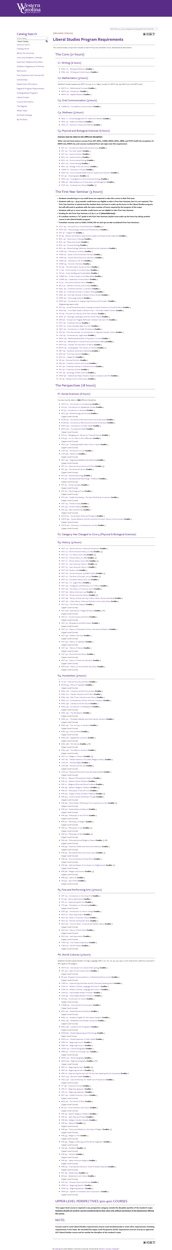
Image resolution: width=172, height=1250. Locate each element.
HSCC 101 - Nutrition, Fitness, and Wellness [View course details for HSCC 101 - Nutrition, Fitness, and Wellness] (77, 124)
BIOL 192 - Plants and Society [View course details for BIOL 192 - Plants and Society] (70, 242)
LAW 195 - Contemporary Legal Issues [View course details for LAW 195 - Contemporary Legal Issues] (73, 335)
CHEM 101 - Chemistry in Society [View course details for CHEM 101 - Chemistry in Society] (73, 169)
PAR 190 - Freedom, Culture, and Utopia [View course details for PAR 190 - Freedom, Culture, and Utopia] (74, 363)
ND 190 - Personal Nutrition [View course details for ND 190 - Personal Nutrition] (69, 360)
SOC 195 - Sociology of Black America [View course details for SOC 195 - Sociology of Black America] (73, 372)
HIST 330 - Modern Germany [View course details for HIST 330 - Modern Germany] (72, 635)
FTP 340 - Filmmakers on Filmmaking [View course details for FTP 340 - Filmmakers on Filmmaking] (75, 905)
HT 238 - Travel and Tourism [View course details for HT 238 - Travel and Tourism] (72, 1085)
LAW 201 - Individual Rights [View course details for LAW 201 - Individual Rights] (71, 762)
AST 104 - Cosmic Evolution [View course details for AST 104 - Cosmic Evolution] (71, 154)
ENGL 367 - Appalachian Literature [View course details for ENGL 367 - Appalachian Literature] (74, 737)
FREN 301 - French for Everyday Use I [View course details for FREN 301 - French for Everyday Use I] (75, 1051)
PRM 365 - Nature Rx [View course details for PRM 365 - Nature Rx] (69, 877)
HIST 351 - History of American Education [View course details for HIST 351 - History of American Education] (77, 660)
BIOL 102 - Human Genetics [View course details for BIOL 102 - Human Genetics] (71, 157)
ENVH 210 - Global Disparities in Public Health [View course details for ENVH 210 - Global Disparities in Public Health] (78, 1039)
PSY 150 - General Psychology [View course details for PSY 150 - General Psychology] (72, 475)
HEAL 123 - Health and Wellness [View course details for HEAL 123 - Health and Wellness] (73, 121)
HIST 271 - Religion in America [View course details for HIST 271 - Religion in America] (72, 756)
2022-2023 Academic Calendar (29, 57)
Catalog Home (23, 48)
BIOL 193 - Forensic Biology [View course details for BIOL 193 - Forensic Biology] (69, 245)
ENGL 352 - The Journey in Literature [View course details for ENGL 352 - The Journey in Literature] (75, 725)
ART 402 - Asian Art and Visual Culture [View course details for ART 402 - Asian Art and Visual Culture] (75, 970)
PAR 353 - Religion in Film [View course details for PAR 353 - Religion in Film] (70, 1135)
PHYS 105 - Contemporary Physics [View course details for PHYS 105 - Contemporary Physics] (74, 185)
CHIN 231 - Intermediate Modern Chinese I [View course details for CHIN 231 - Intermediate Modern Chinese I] (77, 992)
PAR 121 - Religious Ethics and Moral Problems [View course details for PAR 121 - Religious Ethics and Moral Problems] (78, 784)
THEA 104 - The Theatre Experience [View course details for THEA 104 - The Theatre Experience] (75, 942)
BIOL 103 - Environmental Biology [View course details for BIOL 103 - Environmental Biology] (74, 160)
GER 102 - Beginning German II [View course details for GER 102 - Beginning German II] (72, 1070)
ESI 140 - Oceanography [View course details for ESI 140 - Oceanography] (70, 175)
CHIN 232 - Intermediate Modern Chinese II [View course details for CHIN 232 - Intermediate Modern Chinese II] (77, 995)
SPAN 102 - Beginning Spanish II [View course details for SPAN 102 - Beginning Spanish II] (73, 1188)
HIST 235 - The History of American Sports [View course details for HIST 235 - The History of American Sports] (77, 588)
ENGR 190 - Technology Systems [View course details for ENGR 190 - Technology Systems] (71, 298)
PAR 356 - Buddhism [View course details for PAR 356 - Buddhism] (68, 1148)
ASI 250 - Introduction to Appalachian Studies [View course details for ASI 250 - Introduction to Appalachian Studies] (78, 407)
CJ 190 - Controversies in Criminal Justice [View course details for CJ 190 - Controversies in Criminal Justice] (74, 270)
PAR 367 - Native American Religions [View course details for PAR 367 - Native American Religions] (74, 1160)
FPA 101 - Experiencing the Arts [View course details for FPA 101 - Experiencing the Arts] (73, 902)
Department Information (27, 83)
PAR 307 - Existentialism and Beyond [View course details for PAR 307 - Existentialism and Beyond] (75, 809)
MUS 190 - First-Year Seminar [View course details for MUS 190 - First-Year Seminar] (70, 354)
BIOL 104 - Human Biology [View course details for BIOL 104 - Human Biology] (71, 163)
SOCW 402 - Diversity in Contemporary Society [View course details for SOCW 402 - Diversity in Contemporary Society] (79, 525)
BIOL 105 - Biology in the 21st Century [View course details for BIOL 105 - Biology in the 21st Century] (75, 166)
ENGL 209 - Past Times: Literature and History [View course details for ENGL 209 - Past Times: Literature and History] (78, 697)
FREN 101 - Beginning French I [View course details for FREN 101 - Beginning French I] (72, 1042)
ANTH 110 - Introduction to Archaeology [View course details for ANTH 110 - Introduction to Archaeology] (76, 404)
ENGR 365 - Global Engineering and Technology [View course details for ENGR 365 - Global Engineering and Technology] (79, 1033)
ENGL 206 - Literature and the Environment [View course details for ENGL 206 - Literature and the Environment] (78, 691)
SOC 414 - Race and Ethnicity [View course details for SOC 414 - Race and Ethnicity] (72, 509)
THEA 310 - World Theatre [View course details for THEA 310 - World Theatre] (71, 945)
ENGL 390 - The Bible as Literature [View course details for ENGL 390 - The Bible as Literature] (74, 750)
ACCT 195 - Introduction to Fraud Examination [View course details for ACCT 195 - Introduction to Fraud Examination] (76, 226)
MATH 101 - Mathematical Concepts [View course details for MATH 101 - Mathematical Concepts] (74, 88)
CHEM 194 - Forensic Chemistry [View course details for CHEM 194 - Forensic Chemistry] (71, 263)
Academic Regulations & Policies (30, 66)
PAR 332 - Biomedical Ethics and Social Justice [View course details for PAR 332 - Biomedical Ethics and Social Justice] (78, 852)
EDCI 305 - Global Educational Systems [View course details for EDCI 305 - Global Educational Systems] (75, 1011)
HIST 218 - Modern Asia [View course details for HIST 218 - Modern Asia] (70, 570)
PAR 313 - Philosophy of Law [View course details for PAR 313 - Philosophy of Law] (72, 827)
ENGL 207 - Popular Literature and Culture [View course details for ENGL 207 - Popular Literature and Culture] (77, 694)
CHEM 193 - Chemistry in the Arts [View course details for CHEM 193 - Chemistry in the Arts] (71, 260)
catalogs (58, 1248)
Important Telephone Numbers (30, 61)
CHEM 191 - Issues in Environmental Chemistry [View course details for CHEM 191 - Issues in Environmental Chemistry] (76, 254)
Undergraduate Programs (27, 92)
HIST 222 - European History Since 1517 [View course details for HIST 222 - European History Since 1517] (76, 579)
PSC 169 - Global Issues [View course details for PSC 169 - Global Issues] (70, 1172)
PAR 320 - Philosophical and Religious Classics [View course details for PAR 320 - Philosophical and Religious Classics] (78, 840)
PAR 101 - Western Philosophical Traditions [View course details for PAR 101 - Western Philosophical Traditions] (77, 778)
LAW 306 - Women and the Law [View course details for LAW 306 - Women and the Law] (73, 765)
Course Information (25, 101)
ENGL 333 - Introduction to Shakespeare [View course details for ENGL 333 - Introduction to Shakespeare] (76, 706)
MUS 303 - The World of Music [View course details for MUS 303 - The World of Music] (73, 1101)
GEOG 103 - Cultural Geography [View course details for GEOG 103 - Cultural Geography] (73, 1048)
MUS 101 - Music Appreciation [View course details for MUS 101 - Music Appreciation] (72, 914)
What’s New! (22, 110)
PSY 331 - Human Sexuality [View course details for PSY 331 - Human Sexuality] (71, 484)
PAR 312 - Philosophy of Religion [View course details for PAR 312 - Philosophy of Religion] (73, 821)
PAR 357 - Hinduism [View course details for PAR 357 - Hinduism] (68, 1154)
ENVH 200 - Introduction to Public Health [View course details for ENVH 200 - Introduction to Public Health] (77, 425)
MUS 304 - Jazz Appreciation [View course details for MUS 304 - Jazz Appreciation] (72, 936)
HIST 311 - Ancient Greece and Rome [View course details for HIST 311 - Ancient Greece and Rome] (75, 616)
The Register (22, 106)
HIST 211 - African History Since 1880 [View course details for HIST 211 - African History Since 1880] (75, 560)
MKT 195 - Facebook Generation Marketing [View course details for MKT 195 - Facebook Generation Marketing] (75, 350)
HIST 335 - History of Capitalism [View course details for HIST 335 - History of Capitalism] (73, 641)
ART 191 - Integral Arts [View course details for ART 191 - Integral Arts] (67, 232)
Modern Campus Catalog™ (109, 1248)
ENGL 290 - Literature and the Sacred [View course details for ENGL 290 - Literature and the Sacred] (75, 703)
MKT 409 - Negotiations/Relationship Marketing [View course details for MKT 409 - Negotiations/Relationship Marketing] (79, 460)
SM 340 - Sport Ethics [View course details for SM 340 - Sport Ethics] (69, 880)
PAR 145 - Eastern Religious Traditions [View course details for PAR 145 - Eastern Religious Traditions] (75, 1113)
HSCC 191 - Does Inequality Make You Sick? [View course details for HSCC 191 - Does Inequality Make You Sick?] (75, 326)
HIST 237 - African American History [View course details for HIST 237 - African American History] (75, 595)
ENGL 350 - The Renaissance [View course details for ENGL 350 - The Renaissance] (72, 712)
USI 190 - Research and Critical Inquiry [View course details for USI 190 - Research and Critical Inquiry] (73, 378)
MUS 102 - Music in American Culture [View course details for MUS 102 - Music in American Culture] (75, 917)
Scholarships (22, 79)
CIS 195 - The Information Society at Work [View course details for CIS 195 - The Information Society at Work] (75, 267)
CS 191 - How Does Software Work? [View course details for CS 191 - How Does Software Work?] (72, 282)
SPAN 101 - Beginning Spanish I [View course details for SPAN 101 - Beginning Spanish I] (72, 1185)
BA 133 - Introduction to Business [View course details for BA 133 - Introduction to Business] (73, 410)
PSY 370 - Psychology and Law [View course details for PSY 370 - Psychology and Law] (72, 491)
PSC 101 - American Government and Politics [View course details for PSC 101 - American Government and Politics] (78, 466)
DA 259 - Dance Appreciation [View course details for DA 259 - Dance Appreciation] (72, 899)
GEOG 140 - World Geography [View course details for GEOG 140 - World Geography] (72, 1057)
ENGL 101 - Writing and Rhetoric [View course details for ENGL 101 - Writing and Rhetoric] (73, 69)
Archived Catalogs (24, 114)
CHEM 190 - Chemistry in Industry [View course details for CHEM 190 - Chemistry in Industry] (71, 251)
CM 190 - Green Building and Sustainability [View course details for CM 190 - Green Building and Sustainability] (75, 273)
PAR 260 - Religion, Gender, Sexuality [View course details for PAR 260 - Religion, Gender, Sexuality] (75, 1120)
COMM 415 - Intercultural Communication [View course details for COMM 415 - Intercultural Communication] (77, 1005)
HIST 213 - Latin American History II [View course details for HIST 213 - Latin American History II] (74, 567)
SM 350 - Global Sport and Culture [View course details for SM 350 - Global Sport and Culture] (74, 1176)
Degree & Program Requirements (30, 88)
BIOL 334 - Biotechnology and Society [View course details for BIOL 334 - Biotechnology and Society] (75, 413)
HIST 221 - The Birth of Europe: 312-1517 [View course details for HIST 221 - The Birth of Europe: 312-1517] (76, 576)
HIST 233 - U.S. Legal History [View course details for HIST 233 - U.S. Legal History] (72, 582)
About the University (25, 53)
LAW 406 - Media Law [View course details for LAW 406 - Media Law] (69, 453)
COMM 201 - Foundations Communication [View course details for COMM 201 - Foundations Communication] (77, 106)
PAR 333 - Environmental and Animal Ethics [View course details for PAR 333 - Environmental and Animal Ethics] (77, 859)
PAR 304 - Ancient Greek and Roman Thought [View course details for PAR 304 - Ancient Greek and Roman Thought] (78, 796)
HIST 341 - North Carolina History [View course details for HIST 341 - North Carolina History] (74, 654)
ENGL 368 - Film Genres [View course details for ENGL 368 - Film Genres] (70, 744)
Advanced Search (23, 44)
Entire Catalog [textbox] (21, 38)
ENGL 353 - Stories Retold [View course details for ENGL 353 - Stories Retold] (71, 731)
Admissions (21, 70)
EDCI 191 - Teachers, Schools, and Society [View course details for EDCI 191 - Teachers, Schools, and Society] (74, 285)
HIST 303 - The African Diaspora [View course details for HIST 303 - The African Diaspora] (73, 604)
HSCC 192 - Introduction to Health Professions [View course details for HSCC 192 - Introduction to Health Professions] (76, 329)
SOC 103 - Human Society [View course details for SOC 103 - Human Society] (71, 503)
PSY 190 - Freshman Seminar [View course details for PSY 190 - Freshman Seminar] (70, 369)
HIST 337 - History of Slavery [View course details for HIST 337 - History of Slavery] (72, 648)
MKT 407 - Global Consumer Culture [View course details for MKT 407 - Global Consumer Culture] (75, 1095)
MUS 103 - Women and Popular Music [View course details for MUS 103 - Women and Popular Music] (75, 920)
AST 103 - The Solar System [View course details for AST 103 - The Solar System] (71, 151)
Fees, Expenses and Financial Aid (30, 75)
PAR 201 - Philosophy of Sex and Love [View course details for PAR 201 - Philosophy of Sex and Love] (75, 790)
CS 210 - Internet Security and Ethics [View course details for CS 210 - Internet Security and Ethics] (75, 681)
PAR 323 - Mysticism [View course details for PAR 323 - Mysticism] (68, 1123)
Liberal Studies (23, 97)
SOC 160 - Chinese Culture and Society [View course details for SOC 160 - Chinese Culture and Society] (76, 1182)
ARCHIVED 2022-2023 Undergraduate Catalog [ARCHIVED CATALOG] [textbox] (132, 29)
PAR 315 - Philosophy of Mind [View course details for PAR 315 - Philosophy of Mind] (72, 834)
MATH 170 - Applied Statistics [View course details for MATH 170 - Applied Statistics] (72, 94)
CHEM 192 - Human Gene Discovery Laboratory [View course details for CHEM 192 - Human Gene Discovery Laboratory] (77, 257)
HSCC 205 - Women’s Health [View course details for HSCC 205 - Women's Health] (72, 1076)
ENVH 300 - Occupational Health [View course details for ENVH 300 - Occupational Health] (73, 429)
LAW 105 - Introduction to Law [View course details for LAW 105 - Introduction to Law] (73, 450)
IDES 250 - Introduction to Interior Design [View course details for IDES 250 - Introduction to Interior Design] (77, 911)
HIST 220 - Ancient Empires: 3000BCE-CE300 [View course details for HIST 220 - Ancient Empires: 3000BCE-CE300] (78, 573)
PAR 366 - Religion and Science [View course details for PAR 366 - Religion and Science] (72, 871)
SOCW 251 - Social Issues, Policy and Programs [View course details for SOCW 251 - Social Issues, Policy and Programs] (78, 516)
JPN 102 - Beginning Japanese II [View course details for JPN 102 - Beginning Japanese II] (73, 1092)
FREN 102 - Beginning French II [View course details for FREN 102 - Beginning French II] (72, 1045)
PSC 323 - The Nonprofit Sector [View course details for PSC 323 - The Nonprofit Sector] (73, 469)
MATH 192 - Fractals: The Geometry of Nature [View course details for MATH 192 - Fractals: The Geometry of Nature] (76, 344)
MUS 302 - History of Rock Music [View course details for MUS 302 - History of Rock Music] (73, 930)
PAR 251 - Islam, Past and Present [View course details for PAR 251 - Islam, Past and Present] (73, 1117)
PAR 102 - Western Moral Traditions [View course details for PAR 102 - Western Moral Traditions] (74, 781)
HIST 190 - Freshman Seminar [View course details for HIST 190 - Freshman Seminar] (70, 322)
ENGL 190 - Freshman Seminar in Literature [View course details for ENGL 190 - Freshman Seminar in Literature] (75, 288)
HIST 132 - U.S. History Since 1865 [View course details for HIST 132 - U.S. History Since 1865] (73, 554)
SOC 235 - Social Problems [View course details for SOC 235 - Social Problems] (71, 506)
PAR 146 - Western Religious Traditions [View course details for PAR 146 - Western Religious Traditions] (75, 787)
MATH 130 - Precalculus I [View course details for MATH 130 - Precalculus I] (70, 91)
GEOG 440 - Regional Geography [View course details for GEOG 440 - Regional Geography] (73, 1061)
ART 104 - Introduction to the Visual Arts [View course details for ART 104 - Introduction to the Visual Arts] (76, 895)
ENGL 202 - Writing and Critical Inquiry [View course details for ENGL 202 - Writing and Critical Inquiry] (75, 72)
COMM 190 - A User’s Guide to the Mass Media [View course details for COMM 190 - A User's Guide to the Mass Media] (76, 276)
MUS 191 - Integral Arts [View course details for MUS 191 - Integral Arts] (67, 357)
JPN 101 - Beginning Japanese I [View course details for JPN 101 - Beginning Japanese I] (72, 1089)
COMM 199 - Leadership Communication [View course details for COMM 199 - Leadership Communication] (74, 279)
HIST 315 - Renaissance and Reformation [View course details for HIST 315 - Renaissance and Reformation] (76, 623)
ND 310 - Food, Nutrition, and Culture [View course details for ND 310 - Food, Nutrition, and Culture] (75, 1107)
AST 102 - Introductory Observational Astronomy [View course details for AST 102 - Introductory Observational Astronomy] (80, 147)
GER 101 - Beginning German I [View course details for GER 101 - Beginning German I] (72, 1067)
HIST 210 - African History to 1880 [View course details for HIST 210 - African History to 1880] (74, 557)
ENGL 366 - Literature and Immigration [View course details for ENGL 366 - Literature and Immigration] (76, 1026)
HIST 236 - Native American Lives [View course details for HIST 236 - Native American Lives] (73, 592)
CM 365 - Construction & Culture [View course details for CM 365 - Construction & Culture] (73, 998)
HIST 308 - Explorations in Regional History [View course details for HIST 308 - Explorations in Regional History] (77, 610)
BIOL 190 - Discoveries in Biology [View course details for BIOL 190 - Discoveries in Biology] (71, 239)
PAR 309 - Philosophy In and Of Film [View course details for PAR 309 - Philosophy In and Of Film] (75, 815)
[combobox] (134, 28)
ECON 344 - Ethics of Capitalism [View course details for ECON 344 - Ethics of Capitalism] (73, 684)
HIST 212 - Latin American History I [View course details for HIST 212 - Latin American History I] (74, 564)
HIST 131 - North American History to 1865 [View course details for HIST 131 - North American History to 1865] (77, 551)
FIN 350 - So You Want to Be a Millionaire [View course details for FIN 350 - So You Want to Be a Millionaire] (77, 438)
